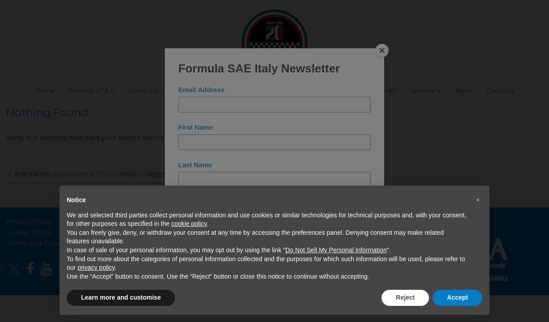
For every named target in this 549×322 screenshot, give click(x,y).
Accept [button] (457, 297)
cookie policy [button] (188, 223)
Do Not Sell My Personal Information (335, 250)
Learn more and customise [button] (121, 297)
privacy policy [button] (96, 267)
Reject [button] (405, 297)
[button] (478, 200)
